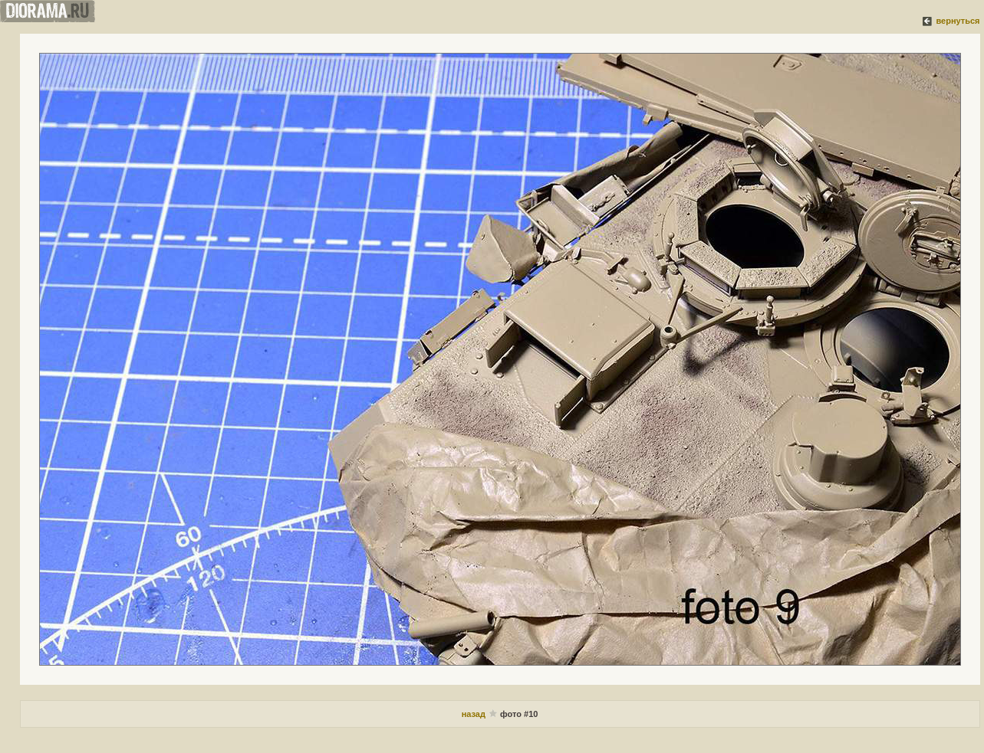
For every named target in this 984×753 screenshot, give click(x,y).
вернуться (957, 20)
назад (473, 714)
